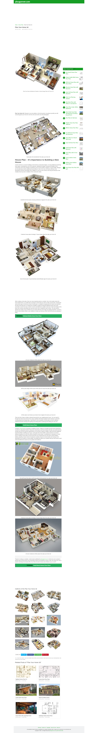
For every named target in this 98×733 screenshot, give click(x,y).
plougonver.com (22, 1)
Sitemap (39, 727)
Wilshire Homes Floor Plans (72, 127)
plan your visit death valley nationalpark (51, 658)
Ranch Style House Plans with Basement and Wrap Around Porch (71, 113)
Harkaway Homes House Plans (45, 715)
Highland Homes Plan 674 (21, 679)
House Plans (18, 29)
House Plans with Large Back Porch (23, 715)
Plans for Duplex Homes (44, 697)
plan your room (40, 658)
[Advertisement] (49, 14)
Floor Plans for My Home (71, 118)
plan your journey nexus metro (30, 658)
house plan (22, 428)
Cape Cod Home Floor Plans (72, 142)
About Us (58, 727)
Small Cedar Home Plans (21, 697)
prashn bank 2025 (59, 730)
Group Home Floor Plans (44, 679)
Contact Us (44, 727)
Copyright (48, 727)
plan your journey (20, 658)
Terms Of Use (53, 727)
